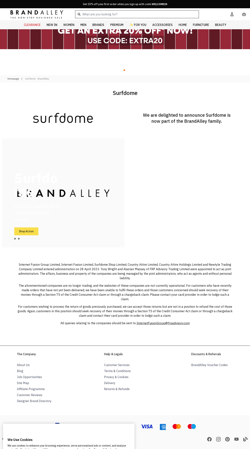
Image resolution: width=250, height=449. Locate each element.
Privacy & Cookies (116, 377)
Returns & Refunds (117, 389)
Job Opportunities (29, 377)
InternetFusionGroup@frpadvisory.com (163, 323)
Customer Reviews (29, 395)
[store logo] (34, 14)
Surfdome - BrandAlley (37, 78)
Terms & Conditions (117, 371)
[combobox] (146, 14)
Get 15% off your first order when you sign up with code (125, 4)
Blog (20, 371)
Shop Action (26, 231)
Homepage (13, 78)
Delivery (109, 383)
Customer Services (117, 365)
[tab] (15, 238)
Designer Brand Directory (34, 401)
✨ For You (137, 25)
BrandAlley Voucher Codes (209, 365)
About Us (23, 365)
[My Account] (232, 14)
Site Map (23, 383)
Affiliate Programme (31, 389)
